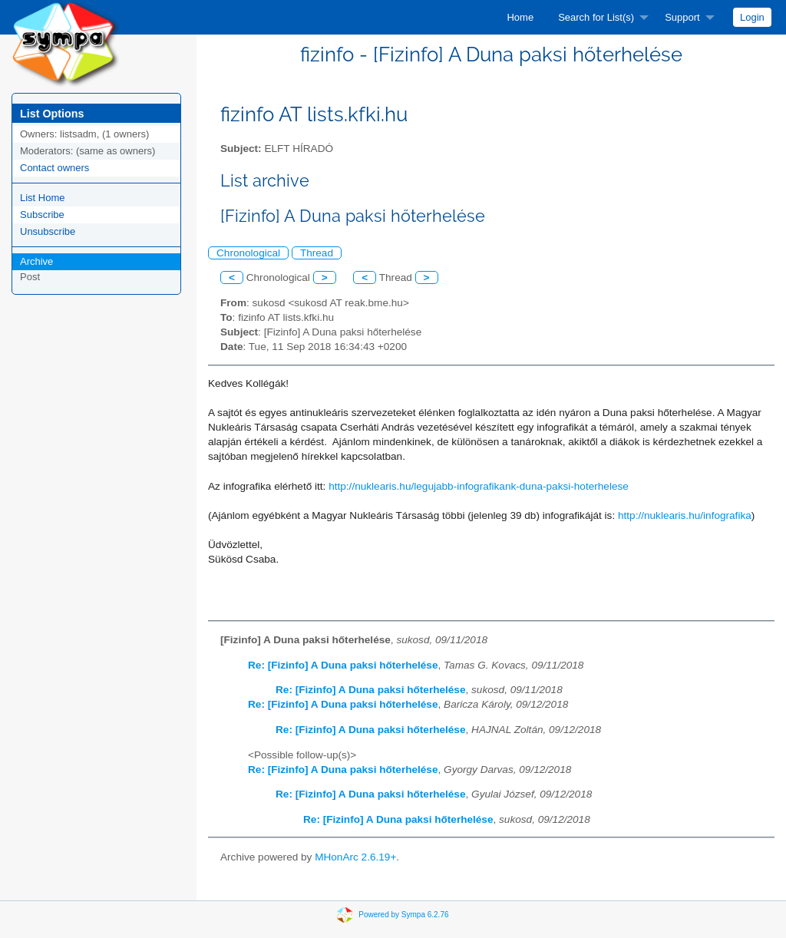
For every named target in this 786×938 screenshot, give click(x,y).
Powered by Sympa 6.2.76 (403, 914)
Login (752, 17)
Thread (316, 253)
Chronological (248, 253)
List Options (52, 113)
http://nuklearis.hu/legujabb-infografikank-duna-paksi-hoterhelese (479, 486)
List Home (42, 197)
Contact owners (54, 167)
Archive (36, 261)
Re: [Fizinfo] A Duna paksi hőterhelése (343, 665)
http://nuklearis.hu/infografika (684, 515)
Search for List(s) (596, 17)
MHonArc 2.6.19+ (355, 857)
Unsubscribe (47, 231)
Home (520, 17)
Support (682, 17)
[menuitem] (520, 17)
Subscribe (42, 214)
